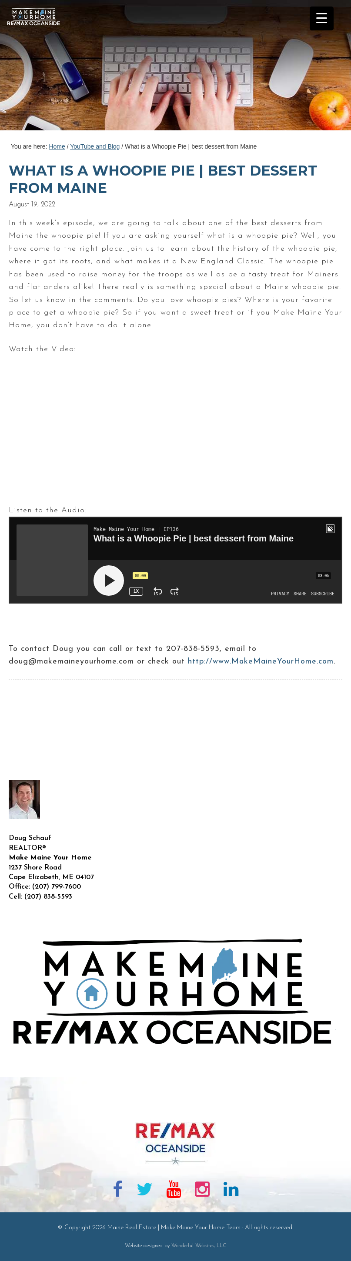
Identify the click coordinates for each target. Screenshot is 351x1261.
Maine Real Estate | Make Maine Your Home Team (38, 67)
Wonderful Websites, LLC (199, 1245)
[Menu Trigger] (322, 18)
